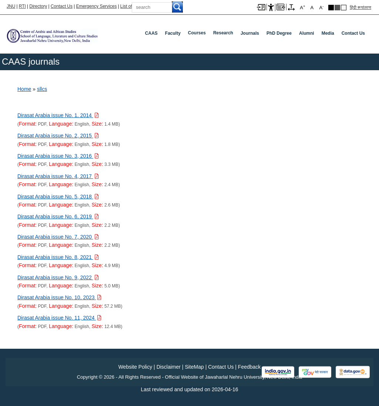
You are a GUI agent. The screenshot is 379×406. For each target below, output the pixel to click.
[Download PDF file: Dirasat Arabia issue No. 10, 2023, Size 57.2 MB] (59, 297)
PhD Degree (279, 33)
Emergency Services (96, 6)
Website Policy (135, 367)
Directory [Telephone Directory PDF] (38, 6)
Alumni (306, 33)
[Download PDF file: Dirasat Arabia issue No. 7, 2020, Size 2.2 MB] (58, 237)
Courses (197, 32)
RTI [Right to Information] (22, 6)
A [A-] (321, 7)
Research (223, 32)
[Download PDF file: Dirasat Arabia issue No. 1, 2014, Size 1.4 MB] (58, 115)
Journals (250, 33)
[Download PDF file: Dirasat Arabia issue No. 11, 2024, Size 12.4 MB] (59, 318)
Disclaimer (169, 367)
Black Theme (331, 7)
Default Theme (343, 7)
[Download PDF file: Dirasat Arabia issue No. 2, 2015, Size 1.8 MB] (58, 136)
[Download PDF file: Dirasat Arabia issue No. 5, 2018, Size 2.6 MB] (58, 196)
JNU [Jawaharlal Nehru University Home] (11, 6)
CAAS (151, 33)
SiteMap (194, 367)
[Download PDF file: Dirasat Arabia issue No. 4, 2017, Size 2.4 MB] (58, 176)
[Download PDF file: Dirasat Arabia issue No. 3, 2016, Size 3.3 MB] (58, 156)
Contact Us (62, 6)
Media (328, 33)
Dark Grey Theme (337, 7)
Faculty (173, 33)
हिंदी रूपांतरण (360, 7)
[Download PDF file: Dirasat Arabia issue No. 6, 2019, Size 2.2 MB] (58, 216)
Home (24, 89)
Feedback (249, 367)
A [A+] (302, 7)
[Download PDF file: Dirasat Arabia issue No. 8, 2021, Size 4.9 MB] (58, 257)
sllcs (42, 89)
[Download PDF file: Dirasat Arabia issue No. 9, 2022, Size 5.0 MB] (58, 277)
